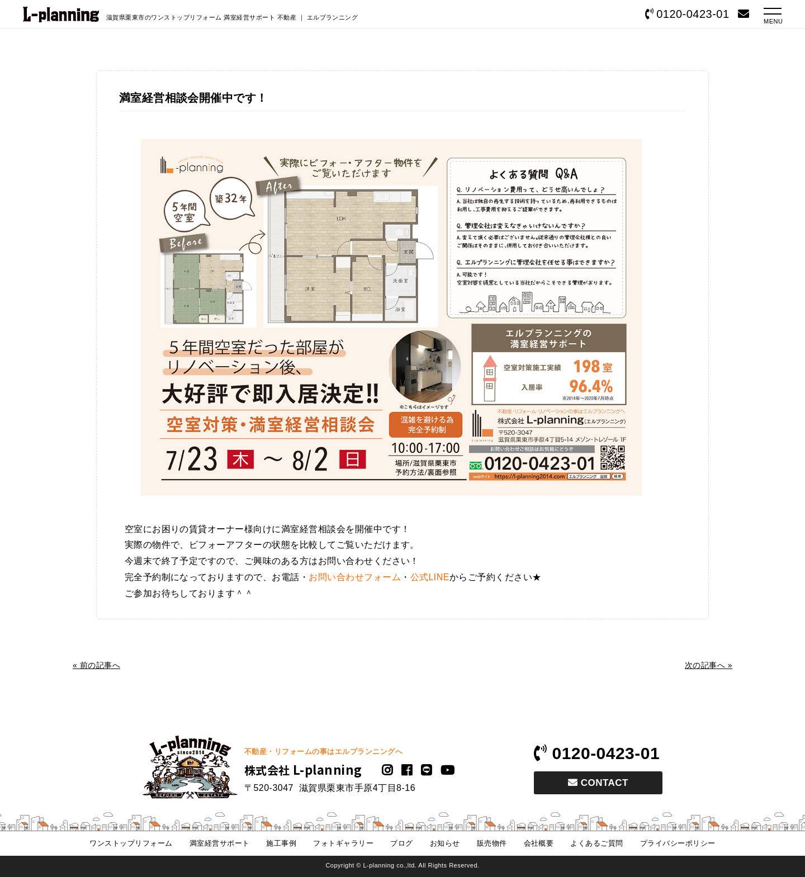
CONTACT (598, 783)
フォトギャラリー (343, 843)
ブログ (401, 843)
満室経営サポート (220, 843)
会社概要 (539, 843)
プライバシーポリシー (678, 843)
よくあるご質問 (596, 843)
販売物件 (492, 843)
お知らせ (445, 843)
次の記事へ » (708, 665)
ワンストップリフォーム (130, 843)
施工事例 (281, 843)
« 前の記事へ (96, 665)
